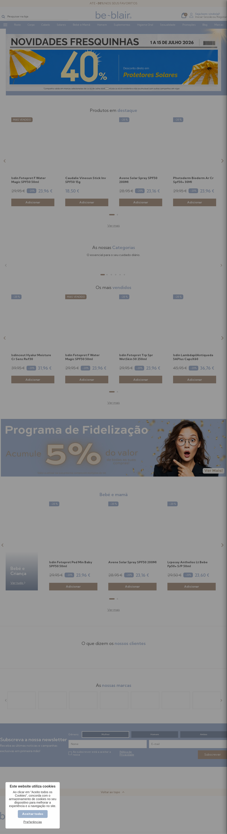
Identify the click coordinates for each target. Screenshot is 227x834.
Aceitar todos (32, 814)
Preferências (32, 822)
